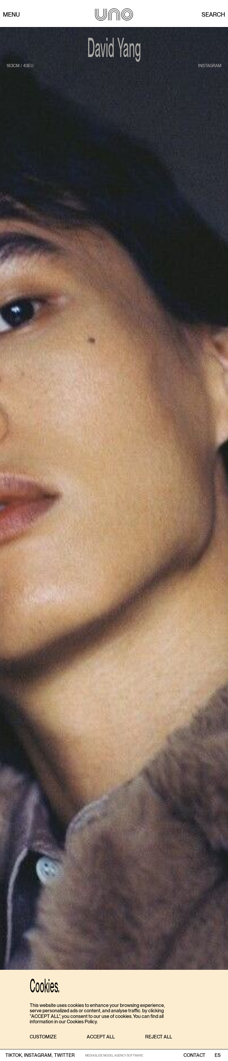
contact (194, 1055)
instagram (209, 65)
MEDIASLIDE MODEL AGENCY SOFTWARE (114, 1055)
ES (217, 1055)
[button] (43, 1037)
